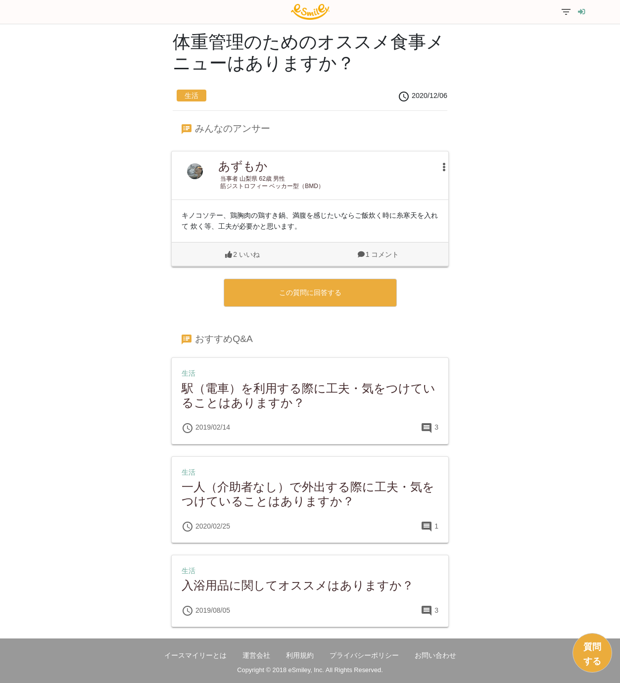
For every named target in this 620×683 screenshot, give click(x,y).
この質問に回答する (310, 292)
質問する (592, 654)
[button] (439, 166)
